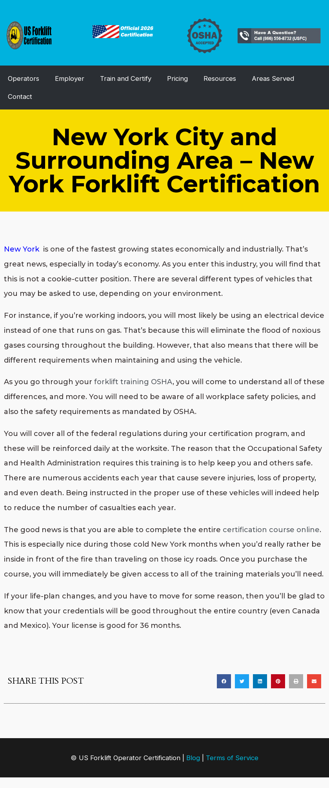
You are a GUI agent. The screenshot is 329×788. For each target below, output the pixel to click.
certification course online (271, 529)
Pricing (177, 78)
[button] (224, 681)
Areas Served (273, 78)
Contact (20, 96)
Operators (23, 78)
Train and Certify (125, 78)
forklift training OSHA (133, 382)
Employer (69, 78)
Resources (220, 78)
